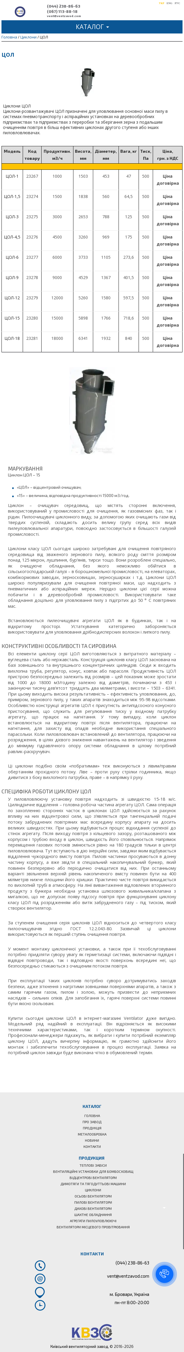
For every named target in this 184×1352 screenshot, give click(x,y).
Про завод (92, 1122)
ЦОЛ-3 (12, 216)
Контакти (92, 1146)
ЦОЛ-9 (12, 277)
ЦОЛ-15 (12, 318)
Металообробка (92, 1134)
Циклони (28, 37)
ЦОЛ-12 (12, 297)
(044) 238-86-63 (63, 6)
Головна (9, 37)
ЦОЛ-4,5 (12, 237)
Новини (92, 1140)
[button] (164, 1274)
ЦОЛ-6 (12, 257)
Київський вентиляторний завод (79, 1346)
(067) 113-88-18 (62, 11)
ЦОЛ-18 (12, 338)
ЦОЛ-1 (12, 176)
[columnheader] (12, 155)
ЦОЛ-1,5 (12, 196)
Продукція (92, 1128)
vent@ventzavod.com (64, 16)
